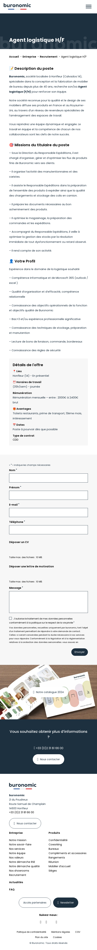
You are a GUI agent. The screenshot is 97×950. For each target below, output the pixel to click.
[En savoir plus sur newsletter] (65, 903)
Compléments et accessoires (67, 853)
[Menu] (89, 6)
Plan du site (41, 937)
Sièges (53, 870)
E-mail (14, 505)
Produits (54, 833)
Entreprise (16, 833)
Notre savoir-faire (20, 844)
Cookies (57, 937)
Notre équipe (17, 853)
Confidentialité (58, 840)
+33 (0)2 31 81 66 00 (48, 747)
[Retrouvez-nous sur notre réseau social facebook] (46, 922)
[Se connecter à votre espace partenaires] (35, 903)
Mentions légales (60, 931)
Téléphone (17, 522)
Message (16, 588)
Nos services (17, 849)
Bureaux (54, 849)
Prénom (15, 487)
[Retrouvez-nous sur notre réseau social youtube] (56, 922)
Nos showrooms (19, 870)
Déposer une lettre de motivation (31, 566)
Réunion (54, 862)
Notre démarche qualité (24, 866)
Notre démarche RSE (22, 862)
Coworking (55, 844)
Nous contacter (50, 759)
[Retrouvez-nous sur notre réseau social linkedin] (40, 922)
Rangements (57, 857)
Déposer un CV (19, 542)
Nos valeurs (16, 857)
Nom (13, 470)
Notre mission (17, 840)
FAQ (12, 889)
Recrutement (17, 875)
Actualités (16, 882)
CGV (77, 931)
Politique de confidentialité (31, 931)
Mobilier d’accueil (59, 866)
